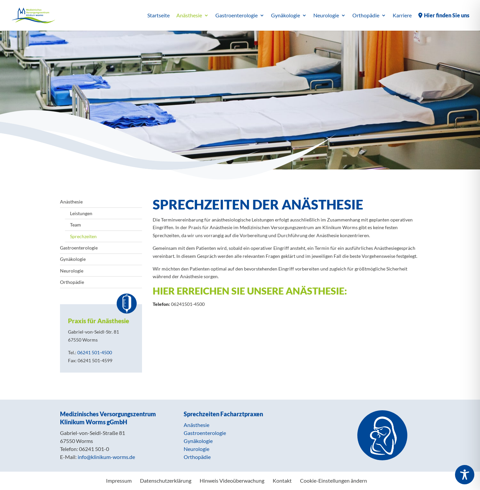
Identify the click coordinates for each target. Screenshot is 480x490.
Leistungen (81, 213)
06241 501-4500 (94, 352)
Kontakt (282, 480)
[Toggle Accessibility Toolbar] (464, 474)
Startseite (158, 15)
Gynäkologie (285, 15)
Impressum (119, 480)
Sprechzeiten (83, 236)
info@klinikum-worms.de (106, 457)
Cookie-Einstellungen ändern (333, 480)
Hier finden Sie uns (446, 15)
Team (75, 224)
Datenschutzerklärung (165, 480)
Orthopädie (365, 15)
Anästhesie (189, 15)
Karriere (402, 15)
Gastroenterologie (236, 15)
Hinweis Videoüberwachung (232, 480)
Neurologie (326, 15)
